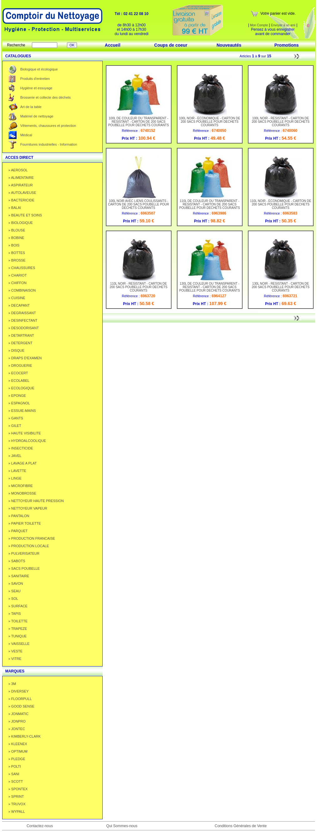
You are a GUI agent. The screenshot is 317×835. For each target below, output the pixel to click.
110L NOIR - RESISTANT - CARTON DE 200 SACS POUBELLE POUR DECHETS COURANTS (138, 285)
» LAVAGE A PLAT (22, 463)
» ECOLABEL (18, 380)
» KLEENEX (17, 744)
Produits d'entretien (35, 78)
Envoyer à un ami (283, 25)
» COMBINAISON (22, 290)
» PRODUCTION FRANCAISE (31, 538)
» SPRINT (16, 796)
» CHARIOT (17, 275)
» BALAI (14, 208)
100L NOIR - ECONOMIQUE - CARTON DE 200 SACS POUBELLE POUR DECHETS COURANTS (209, 120)
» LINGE (15, 478)
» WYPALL (16, 811)
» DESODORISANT (23, 328)
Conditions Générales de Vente (241, 826)
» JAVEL (15, 456)
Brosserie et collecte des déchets (45, 97)
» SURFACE (18, 606)
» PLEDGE (16, 759)
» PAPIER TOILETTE (24, 523)
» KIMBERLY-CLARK (24, 736)
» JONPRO (17, 721)
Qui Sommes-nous (121, 826)
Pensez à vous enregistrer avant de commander (272, 31)
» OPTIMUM (18, 751)
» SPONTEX (18, 789)
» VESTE (15, 651)
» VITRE (15, 659)
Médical (26, 135)
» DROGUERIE (20, 365)
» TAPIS (14, 613)
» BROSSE (17, 260)
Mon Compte (258, 25)
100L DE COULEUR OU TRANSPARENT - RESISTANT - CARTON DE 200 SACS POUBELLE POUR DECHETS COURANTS (138, 120)
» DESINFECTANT (23, 320)
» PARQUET (18, 531)
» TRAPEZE (17, 628)
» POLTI (14, 766)
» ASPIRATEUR (20, 185)
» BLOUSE (16, 230)
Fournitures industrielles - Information (48, 144)
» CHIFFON (17, 283)
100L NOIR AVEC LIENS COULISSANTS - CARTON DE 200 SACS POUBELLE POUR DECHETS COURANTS (138, 203)
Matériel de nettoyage (37, 116)
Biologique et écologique (39, 69)
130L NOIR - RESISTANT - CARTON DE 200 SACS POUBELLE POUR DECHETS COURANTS (280, 285)
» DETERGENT (20, 343)
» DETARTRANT (21, 335)
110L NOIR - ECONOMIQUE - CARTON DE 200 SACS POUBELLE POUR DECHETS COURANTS (280, 203)
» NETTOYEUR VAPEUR (27, 508)
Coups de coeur (170, 45)
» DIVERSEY (18, 691)
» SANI (13, 774)
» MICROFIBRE (20, 486)
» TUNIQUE (17, 636)
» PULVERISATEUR (23, 553)
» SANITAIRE (18, 576)
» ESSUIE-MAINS (22, 410)
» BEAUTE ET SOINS (25, 215)
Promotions (286, 45)
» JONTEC (16, 729)
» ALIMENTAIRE (21, 177)
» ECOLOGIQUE (21, 388)
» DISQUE (16, 350)
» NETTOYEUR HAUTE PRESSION (36, 501)
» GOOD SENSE (21, 706)
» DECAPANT (19, 305)
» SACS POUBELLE (24, 568)
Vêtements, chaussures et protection (48, 125)
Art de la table (31, 107)
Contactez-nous (40, 826)
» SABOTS (16, 561)
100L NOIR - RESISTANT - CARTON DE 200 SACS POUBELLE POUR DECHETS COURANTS (280, 120)
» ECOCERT (18, 373)
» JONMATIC (18, 714)
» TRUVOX (17, 804)
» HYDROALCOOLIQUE (27, 441)
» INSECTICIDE (20, 448)
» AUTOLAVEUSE (22, 192)
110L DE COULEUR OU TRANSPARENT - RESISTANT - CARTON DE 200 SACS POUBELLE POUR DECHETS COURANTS (209, 203)
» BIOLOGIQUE (20, 223)
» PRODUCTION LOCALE (28, 546)
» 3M (12, 684)
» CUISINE (16, 298)
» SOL (13, 598)
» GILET (14, 426)
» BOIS (13, 245)
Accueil (112, 45)
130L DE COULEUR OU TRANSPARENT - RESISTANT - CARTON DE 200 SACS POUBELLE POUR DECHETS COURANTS (209, 285)
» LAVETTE (17, 471)
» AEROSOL (18, 170)
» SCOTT (15, 781)
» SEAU (14, 591)
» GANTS (15, 418)
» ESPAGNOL (19, 403)
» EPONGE (17, 395)
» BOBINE (16, 238)
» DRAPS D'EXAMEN (25, 358)
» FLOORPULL (20, 699)
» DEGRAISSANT (22, 313)
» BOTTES (16, 253)
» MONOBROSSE (22, 493)
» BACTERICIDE (21, 200)
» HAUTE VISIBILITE (24, 433)
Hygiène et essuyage (36, 88)
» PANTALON (18, 516)
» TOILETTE (18, 621)
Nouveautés (229, 45)
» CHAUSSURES (21, 268)
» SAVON (15, 583)
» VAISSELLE (19, 644)
